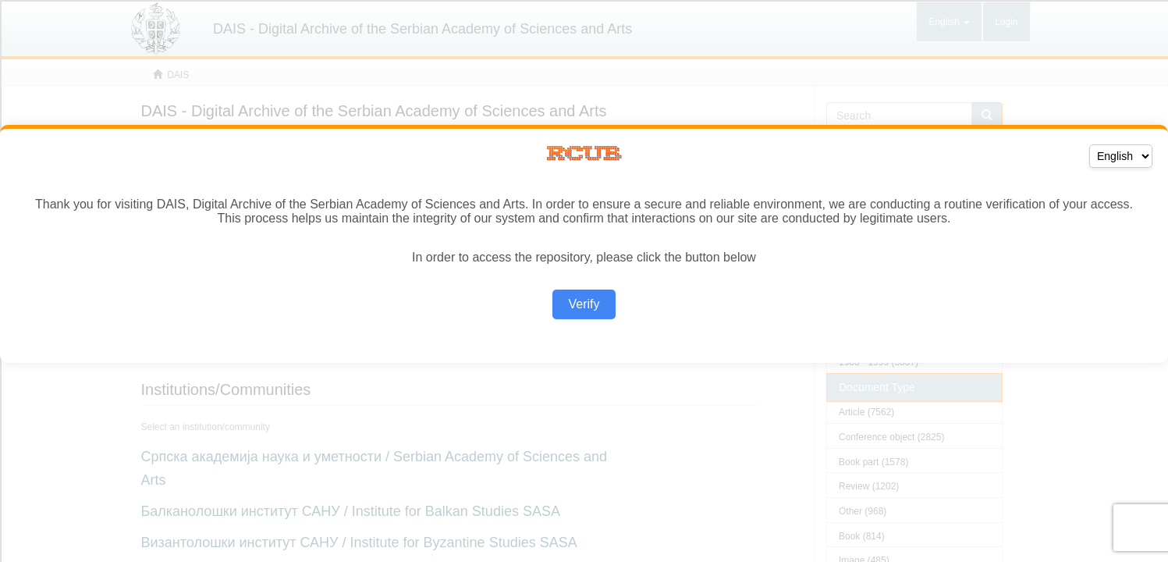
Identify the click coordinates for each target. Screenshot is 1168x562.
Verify (583, 304)
